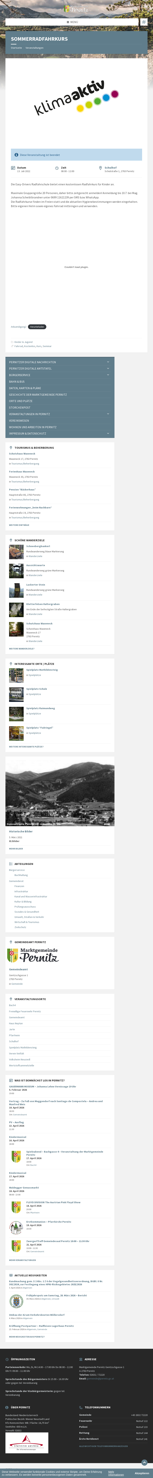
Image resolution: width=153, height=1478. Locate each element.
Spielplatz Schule (36, 688)
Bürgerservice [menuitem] (19, 375)
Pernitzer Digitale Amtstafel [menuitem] (30, 368)
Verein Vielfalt (16, 1053)
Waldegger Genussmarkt (24, 1187)
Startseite (16, 47)
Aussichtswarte (35, 565)
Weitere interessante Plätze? (26, 746)
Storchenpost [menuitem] (20, 407)
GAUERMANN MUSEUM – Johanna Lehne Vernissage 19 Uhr (42, 1086)
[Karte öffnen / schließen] (144, 22)
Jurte (12, 1029)
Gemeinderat (16, 881)
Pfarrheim (14, 1035)
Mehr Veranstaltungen (22, 1260)
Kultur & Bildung (23, 901)
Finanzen (19, 886)
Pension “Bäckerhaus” (22, 489)
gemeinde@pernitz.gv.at (100, 1378)
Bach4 (12, 1005)
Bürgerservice (17, 870)
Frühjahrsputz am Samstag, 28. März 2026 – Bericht (56, 1295)
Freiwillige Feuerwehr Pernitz (25, 1011)
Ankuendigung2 (18, 326)
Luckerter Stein (35, 584)
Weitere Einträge (19, 525)
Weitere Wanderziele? (21, 648)
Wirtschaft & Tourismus (27, 922)
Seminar (47, 346)
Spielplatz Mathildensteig (42, 669)
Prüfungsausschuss (25, 906)
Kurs (39, 346)
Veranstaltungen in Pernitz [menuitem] (29, 414)
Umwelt (55, 1298)
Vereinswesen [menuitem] (19, 420)
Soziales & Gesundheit (27, 911)
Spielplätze (35, 675)
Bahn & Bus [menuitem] (17, 381)
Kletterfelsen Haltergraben (43, 604)
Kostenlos (29, 346)
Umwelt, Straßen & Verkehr (29, 917)
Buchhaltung (21, 875)
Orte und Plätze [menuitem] (21, 401)
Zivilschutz (20, 927)
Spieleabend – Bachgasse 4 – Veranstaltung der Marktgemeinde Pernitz (64, 1153)
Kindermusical (17, 1137)
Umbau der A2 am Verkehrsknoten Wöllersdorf (37, 1314)
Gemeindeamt (18, 969)
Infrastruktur (21, 891)
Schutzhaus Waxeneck (22, 453)
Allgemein (27, 1287)
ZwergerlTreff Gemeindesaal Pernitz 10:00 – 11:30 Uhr (57, 1241)
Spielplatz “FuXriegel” (39, 727)
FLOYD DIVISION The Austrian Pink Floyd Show (53, 1202)
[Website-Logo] (76, 11)
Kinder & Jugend (24, 342)
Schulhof (111, 167)
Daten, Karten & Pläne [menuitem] (25, 388)
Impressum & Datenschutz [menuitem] (27, 433)
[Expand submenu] (108, 362)
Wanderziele (35, 556)
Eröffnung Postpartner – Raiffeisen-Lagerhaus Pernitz (41, 1326)
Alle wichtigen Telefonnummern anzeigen (103, 1446)
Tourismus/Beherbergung (25, 463)
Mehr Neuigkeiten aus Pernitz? (27, 1336)
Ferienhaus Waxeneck (22, 471)
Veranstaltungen (34, 47)
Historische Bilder (21, 831)
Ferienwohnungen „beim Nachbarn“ (30, 507)
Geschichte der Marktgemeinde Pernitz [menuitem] (38, 394)
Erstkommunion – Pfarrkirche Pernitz (48, 1221)
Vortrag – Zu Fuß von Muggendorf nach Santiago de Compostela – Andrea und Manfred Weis (56, 1103)
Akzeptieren (142, 1473)
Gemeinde (17, 983)
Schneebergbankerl (38, 546)
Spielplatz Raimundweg (40, 708)
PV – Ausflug (16, 1122)
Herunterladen (37, 326)
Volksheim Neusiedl (19, 1059)
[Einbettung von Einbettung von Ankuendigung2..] (76, 267)
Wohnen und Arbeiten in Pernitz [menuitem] (33, 427)
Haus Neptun (16, 1023)
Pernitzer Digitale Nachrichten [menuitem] (32, 362)
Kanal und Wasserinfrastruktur (31, 896)
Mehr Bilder (16, 848)
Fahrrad (19, 346)
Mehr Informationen (116, 1473)
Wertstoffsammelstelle (21, 1065)
